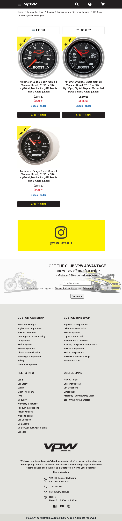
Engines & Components (29, 328)
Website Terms (25, 416)
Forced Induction (26, 332)
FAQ (20, 395)
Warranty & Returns (28, 403)
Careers (22, 432)
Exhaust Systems (26, 348)
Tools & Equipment (27, 364)
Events (21, 387)
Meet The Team (26, 392)
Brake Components (74, 352)
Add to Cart (38, 115)
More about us (61, 472)
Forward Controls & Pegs (77, 356)
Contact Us (23, 424)
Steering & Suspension (29, 356)
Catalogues (69, 392)
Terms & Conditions (66, 288)
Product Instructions (28, 408)
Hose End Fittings (27, 324)
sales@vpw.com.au (59, 492)
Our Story (22, 384)
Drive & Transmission (75, 328)
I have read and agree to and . (62, 288)
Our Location (24, 419)
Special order (38, 106)
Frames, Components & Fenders (80, 344)
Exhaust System (72, 332)
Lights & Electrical (73, 336)
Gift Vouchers (71, 387)
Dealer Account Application (32, 427)
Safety (21, 360)
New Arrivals (70, 379)
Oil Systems (24, 340)
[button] (19, 4)
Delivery (22, 400)
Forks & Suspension (74, 348)
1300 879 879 (55, 486)
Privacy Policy (90, 288)
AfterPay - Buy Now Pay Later (79, 395)
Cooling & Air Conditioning (31, 336)
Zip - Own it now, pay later (77, 400)
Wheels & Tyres (72, 360)
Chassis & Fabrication (29, 352)
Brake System (25, 344)
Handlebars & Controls (76, 340)
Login (20, 379)
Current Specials (72, 384)
